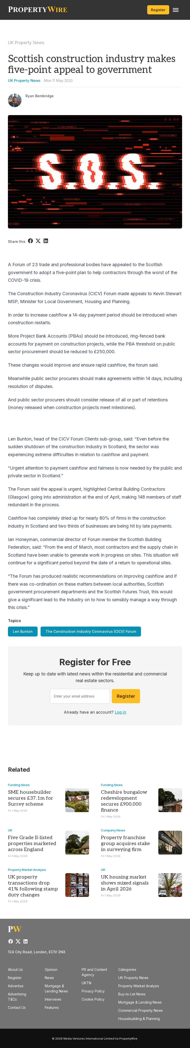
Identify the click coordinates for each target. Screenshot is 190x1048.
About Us (15, 969)
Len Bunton (23, 631)
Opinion (51, 969)
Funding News (19, 785)
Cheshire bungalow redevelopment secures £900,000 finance (124, 801)
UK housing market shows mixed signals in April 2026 (125, 883)
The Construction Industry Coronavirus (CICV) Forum (91, 631)
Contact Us (17, 1007)
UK (10, 830)
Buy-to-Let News (131, 994)
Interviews (53, 999)
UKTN (86, 983)
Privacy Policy (93, 991)
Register (158, 10)
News (49, 978)
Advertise (16, 986)
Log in (120, 712)
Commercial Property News (140, 1010)
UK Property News (26, 42)
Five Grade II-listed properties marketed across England (32, 844)
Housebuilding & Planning (139, 1018)
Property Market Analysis (27, 870)
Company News (113, 830)
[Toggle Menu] (176, 10)
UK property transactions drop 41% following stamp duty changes (33, 886)
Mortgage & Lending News (140, 1002)
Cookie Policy (93, 999)
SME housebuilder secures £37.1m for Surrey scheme (30, 798)
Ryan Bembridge (39, 96)
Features (52, 1007)
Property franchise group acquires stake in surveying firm (125, 844)
